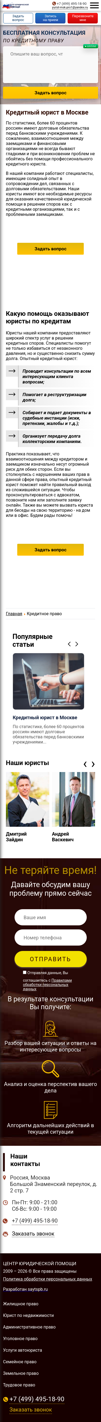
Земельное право (21, 1373)
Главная (14, 613)
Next (77, 644)
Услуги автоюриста (22, 1350)
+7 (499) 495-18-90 (71, 4)
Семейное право (19, 1361)
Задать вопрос (50, 248)
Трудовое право (19, 1385)
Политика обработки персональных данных (47, 1279)
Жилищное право (20, 1303)
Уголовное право (20, 1338)
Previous (70, 644)
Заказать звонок (33, 1233)
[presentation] (85, 763)
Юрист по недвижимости (28, 1315)
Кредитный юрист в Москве (47, 112)
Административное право (29, 1327)
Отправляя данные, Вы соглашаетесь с (47, 981)
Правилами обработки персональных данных (47, 984)
